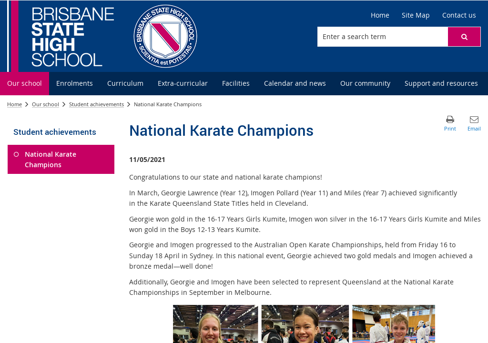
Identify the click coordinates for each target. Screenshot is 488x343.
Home (14, 104)
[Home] (380, 15)
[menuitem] (24, 83)
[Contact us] (459, 15)
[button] (464, 36)
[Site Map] (416, 15)
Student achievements (96, 104)
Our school (45, 104)
